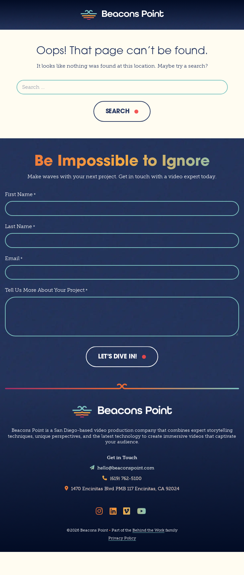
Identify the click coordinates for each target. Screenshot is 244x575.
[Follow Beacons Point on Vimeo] (127, 513)
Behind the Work (148, 532)
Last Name (20, 226)
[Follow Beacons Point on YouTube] (142, 513)
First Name (20, 194)
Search (118, 112)
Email (13, 258)
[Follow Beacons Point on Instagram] (100, 513)
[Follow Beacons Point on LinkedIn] (114, 513)
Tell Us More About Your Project (46, 290)
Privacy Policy (122, 540)
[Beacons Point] (122, 15)
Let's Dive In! (117, 357)
